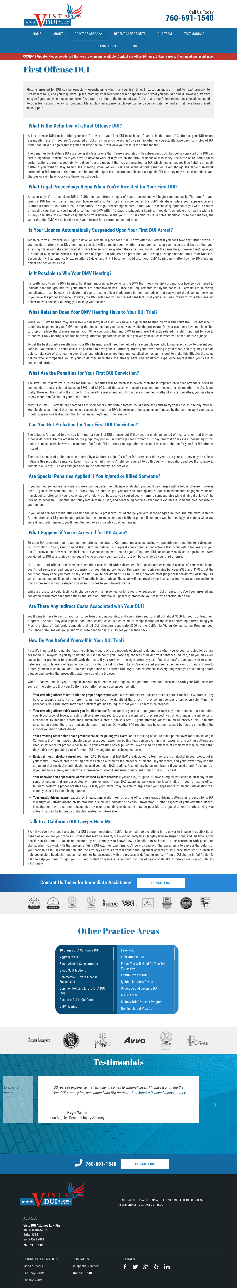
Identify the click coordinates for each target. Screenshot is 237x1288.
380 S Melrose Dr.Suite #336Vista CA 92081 (35, 1234)
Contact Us (160, 883)
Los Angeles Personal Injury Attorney (158, 1093)
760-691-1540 (190, 18)
